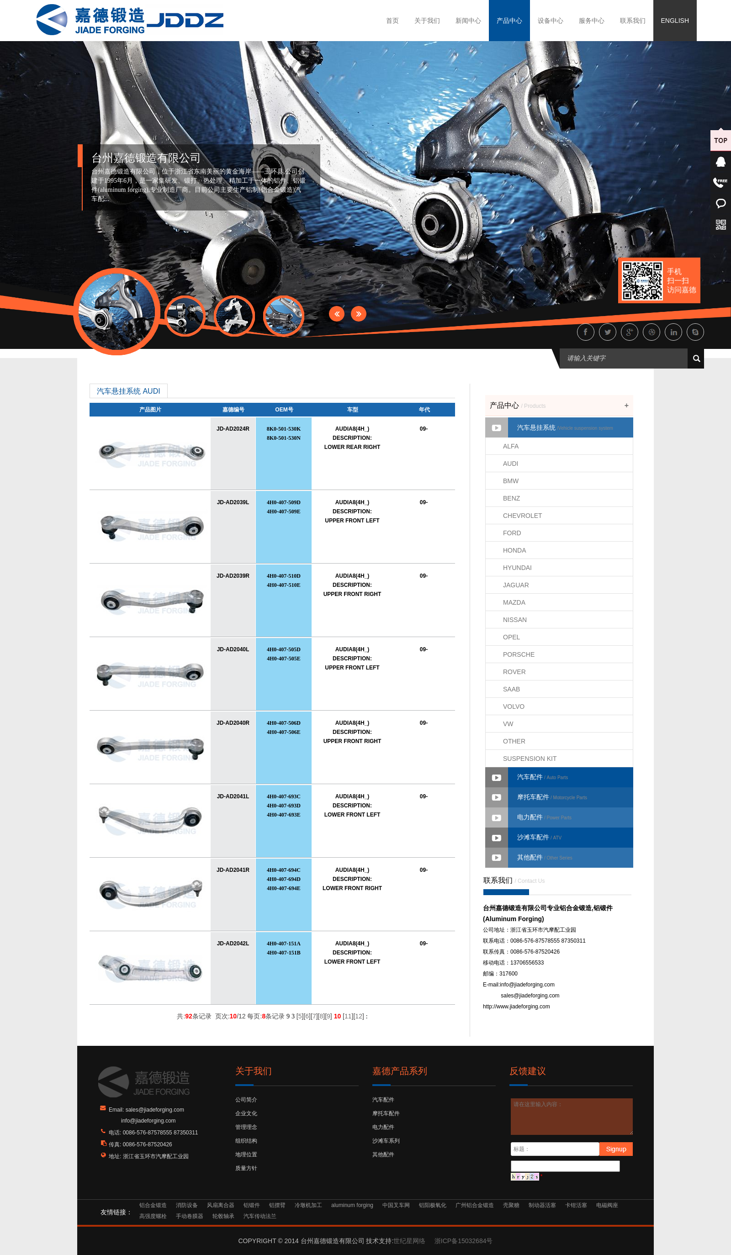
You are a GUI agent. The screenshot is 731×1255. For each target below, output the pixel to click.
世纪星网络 (409, 1240)
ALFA (511, 446)
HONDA (514, 550)
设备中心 (550, 20)
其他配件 (544, 857)
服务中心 (591, 20)
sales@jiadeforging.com (530, 995)
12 (358, 1016)
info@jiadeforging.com (527, 984)
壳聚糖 (511, 1205)
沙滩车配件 (539, 837)
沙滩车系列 (386, 1141)
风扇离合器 (220, 1205)
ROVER (514, 671)
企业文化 (246, 1113)
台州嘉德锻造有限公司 (146, 158)
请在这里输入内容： (572, 1116)
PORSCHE (519, 654)
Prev (336, 314)
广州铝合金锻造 (475, 1205)
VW (508, 724)
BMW (511, 481)
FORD (512, 533)
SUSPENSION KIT (529, 758)
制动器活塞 (542, 1205)
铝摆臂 (277, 1205)
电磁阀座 (607, 1205)
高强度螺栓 (153, 1216)
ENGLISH (675, 20)
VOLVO (513, 706)
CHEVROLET (522, 515)
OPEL (511, 637)
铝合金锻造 (153, 1205)
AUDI (510, 463)
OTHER (514, 741)
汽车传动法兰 (260, 1216)
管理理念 (246, 1127)
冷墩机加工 (308, 1205)
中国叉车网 (396, 1205)
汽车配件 (542, 776)
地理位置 (246, 1154)
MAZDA (514, 602)
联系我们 (633, 20)
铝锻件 (252, 1205)
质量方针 (246, 1168)
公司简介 (246, 1100)
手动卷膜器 (189, 1216)
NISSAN (515, 619)
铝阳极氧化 (432, 1205)
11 (348, 1016)
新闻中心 (468, 20)
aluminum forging (352, 1205)
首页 (392, 20)
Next (358, 314)
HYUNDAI (517, 567)
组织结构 (246, 1141)
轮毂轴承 (223, 1216)
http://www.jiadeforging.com (516, 1006)
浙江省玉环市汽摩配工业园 (156, 1156)
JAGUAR (516, 585)
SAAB (511, 689)
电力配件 (544, 817)
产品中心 (509, 20)
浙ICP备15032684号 (463, 1240)
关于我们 (427, 20)
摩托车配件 (552, 797)
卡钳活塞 (576, 1205)
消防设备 (187, 1205)
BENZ (511, 498)
